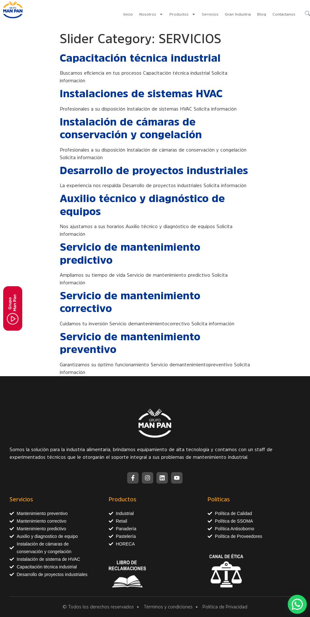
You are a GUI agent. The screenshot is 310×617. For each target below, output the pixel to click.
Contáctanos (283, 14)
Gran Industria (238, 14)
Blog (261, 14)
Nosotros (151, 14)
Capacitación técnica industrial (140, 57)
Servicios (210, 14)
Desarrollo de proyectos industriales (154, 170)
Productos (182, 14)
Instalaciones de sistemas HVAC (141, 93)
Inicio (128, 14)
